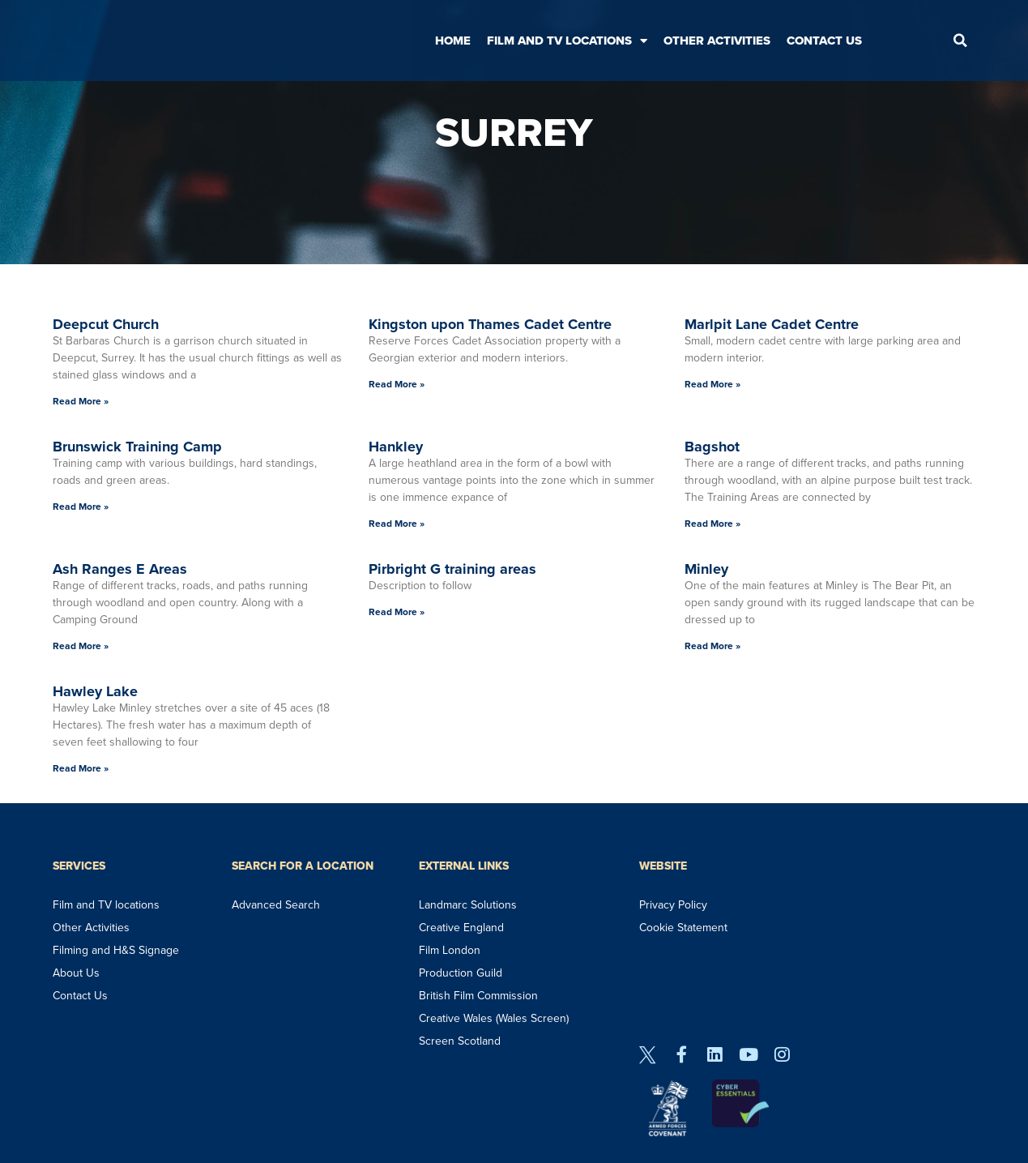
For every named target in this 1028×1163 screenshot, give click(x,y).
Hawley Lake (95, 691)
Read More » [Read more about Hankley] (396, 523)
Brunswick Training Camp (137, 446)
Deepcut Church (106, 324)
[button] (960, 40)
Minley (706, 568)
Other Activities (716, 40)
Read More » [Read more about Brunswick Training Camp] (81, 506)
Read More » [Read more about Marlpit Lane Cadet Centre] (712, 384)
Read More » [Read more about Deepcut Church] (81, 401)
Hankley (396, 446)
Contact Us (824, 40)
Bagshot (712, 446)
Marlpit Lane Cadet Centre (772, 324)
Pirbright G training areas (452, 568)
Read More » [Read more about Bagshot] (712, 523)
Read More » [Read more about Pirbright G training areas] (396, 612)
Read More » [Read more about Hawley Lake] (81, 768)
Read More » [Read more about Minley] (712, 646)
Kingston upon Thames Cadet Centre (490, 324)
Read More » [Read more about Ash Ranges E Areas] (81, 646)
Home (453, 40)
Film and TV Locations (567, 41)
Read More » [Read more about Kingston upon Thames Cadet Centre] (396, 384)
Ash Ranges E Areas (120, 568)
